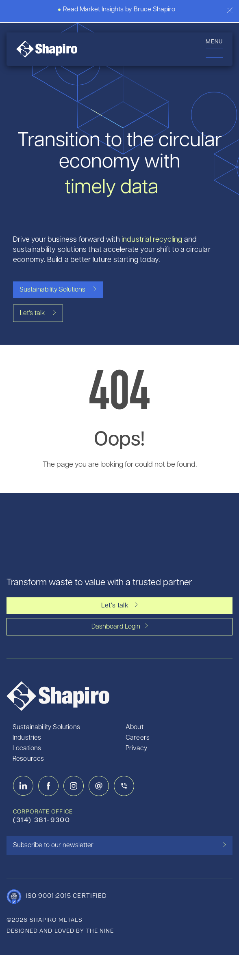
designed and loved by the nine (60, 931)
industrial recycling (152, 240)
